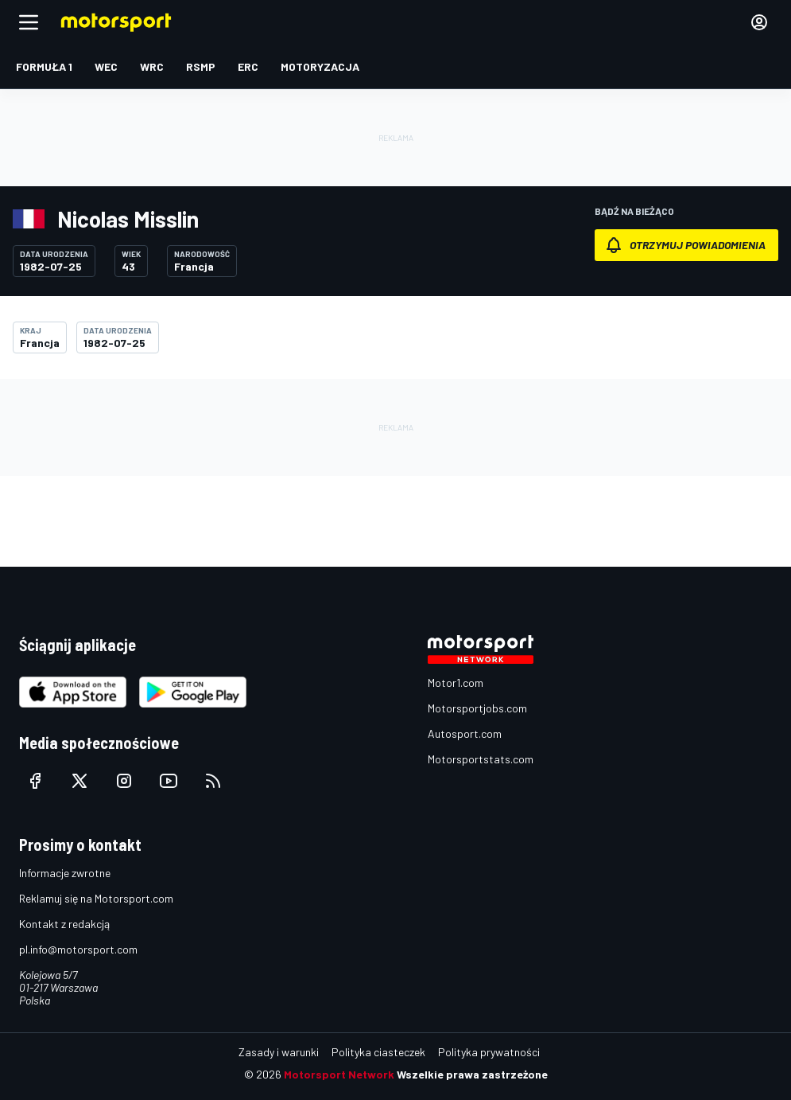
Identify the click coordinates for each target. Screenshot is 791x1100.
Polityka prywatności (489, 1052)
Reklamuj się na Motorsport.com (96, 898)
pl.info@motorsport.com (78, 949)
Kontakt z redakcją (64, 923)
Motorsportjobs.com (477, 708)
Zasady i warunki (278, 1052)
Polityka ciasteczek (378, 1052)
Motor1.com (455, 682)
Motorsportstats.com (480, 759)
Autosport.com (465, 733)
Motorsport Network (339, 1074)
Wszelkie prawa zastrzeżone (472, 1074)
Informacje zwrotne (65, 873)
